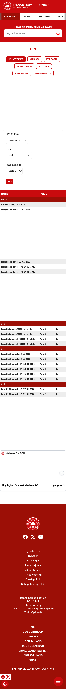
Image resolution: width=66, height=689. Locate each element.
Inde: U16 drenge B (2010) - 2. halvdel (18, 339)
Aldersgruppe (14, 165)
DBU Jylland (33, 641)
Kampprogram (24, 66)
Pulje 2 (43, 329)
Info (56, 329)
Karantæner (21, 74)
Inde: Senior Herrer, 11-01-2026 (15, 210)
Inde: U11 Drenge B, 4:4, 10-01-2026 (18, 364)
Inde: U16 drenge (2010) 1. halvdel (16, 329)
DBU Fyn (33, 636)
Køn (9, 150)
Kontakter (52, 59)
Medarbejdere (33, 565)
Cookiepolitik (33, 579)
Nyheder (33, 556)
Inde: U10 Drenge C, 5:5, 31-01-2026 (17, 394)
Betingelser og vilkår (33, 584)
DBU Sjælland (33, 655)
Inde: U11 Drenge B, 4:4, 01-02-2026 (18, 374)
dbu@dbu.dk (34, 612)
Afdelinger (33, 560)
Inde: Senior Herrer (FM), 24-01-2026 (18, 267)
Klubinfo (35, 59)
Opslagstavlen (43, 74)
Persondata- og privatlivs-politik (33, 669)
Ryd (9, 182)
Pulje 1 (43, 389)
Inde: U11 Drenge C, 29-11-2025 (16, 354)
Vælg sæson (13, 134)
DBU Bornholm (33, 632)
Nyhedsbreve (33, 551)
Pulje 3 (43, 334)
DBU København (33, 646)
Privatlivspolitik (33, 575)
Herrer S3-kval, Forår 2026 (13, 205)
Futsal (33, 660)
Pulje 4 (43, 369)
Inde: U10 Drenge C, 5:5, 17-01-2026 (17, 389)
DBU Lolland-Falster (33, 651)
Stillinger (44, 66)
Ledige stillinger (33, 570)
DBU (33, 627)
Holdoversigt (16, 59)
